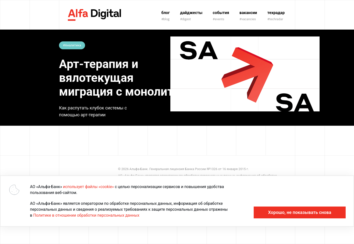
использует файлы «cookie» (88, 186)
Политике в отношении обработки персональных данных (86, 215)
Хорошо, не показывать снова (299, 212)
